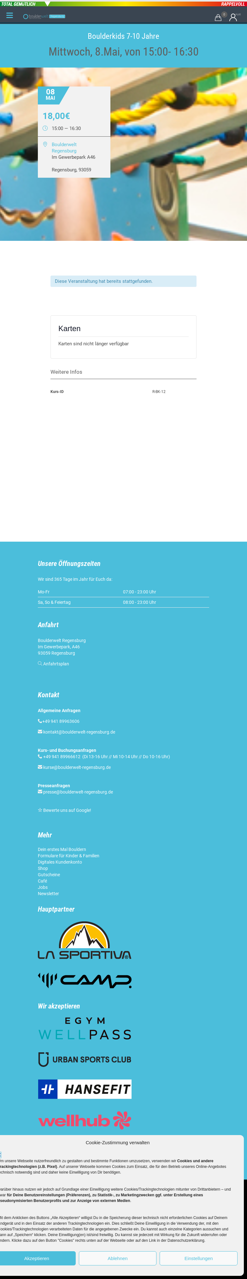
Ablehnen (117, 1258)
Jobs (43, 887)
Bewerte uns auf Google (66, 810)
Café (42, 880)
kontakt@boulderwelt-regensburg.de (79, 732)
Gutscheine (49, 874)
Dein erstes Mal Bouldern (62, 849)
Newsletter (48, 893)
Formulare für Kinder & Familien (68, 855)
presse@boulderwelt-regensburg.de (78, 791)
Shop (43, 868)
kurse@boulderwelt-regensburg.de (77, 767)
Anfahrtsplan (56, 663)
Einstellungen (199, 1258)
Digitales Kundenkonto (60, 862)
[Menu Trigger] (10, 15)
